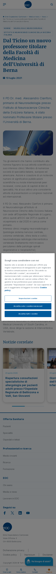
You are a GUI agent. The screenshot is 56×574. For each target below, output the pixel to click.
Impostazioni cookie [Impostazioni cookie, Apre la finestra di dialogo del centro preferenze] (28, 299)
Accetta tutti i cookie (28, 314)
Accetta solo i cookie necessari (28, 306)
